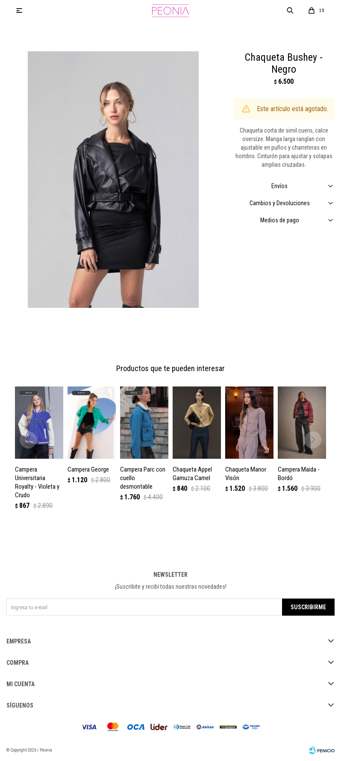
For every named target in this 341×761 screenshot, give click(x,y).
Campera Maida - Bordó (299, 474)
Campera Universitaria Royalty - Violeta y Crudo (37, 482)
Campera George (88, 469)
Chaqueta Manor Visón (245, 474)
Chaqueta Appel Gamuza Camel (192, 474)
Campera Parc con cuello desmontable (142, 478)
